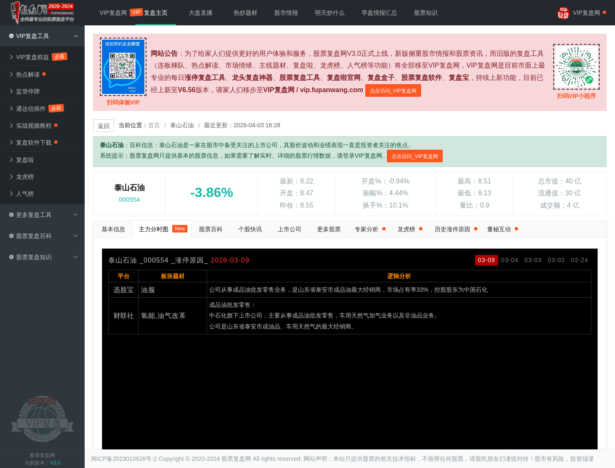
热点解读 (27, 74)
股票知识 (426, 12)
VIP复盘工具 (43, 36)
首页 (154, 125)
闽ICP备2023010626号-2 (124, 458)
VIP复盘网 (117, 12)
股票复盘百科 (43, 235)
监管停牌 (24, 91)
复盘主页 (156, 12)
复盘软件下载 (33, 142)
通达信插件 (35, 108)
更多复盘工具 (43, 214)
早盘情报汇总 (379, 12)
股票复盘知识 (43, 257)
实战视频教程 (33, 125)
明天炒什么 (330, 12)
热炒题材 (245, 12)
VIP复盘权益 (37, 56)
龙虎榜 (21, 176)
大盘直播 (200, 12)
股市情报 (286, 12)
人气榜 (21, 193)
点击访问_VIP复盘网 (393, 91)
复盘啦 (21, 159)
